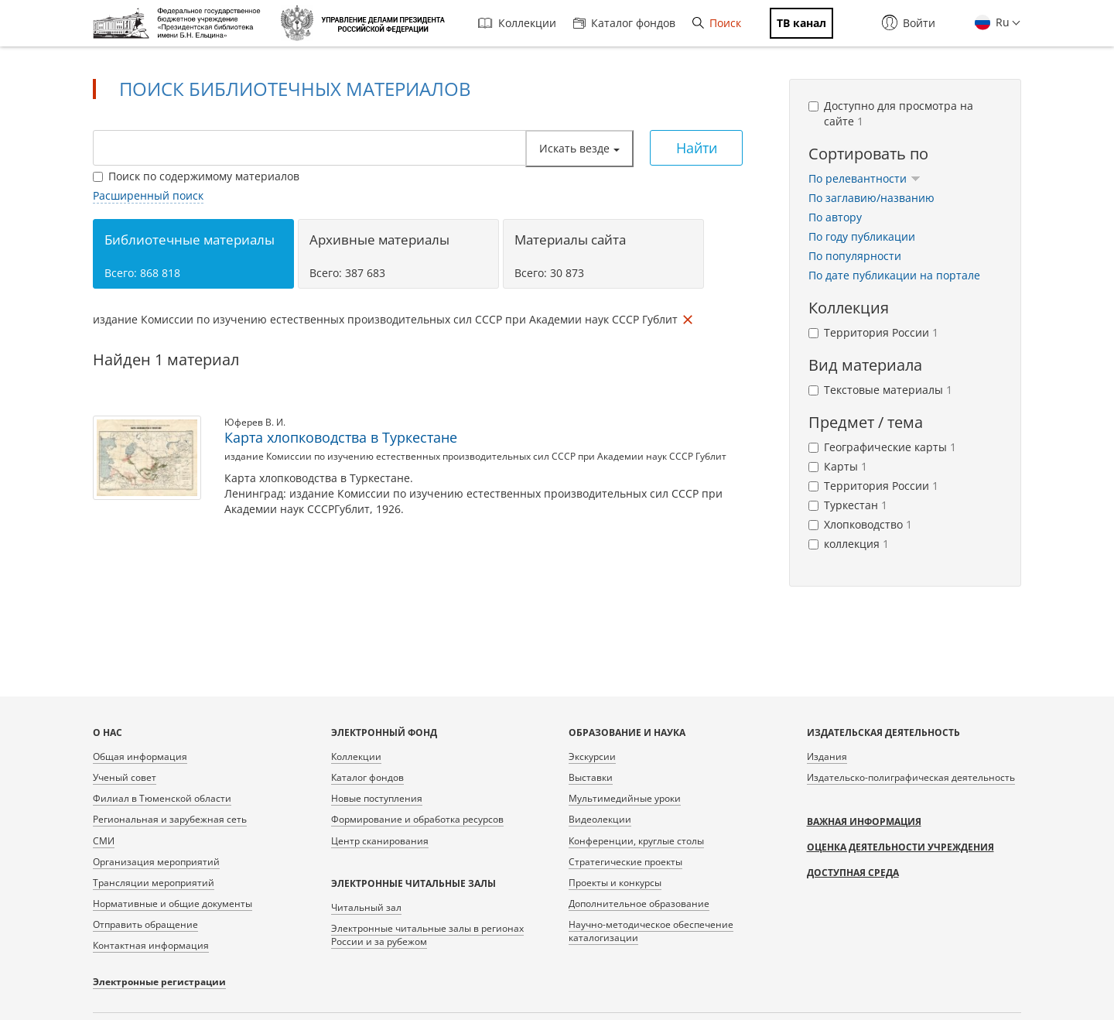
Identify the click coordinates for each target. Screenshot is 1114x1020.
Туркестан (847, 505)
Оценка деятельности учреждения (900, 847)
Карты (837, 466)
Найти (696, 148)
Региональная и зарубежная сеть (170, 819)
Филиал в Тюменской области (162, 798)
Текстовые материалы (880, 389)
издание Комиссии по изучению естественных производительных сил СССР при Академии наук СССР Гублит (475, 456)
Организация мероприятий (156, 861)
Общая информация (140, 756)
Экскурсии (592, 756)
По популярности (854, 255)
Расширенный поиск (148, 195)
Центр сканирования (380, 840)
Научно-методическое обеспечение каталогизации (651, 931)
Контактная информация (151, 945)
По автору (835, 217)
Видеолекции (600, 819)
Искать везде (579, 148)
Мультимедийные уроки (625, 798)
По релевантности (864, 178)
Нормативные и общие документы (172, 903)
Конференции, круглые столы (636, 840)
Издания (827, 756)
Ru (1001, 22)
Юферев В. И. (254, 422)
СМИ (103, 840)
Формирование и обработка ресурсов (417, 819)
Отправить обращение (145, 924)
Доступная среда (853, 872)
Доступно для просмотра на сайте (890, 113)
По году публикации (861, 236)
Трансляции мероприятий (153, 882)
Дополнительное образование (639, 903)
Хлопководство (860, 524)
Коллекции (517, 22)
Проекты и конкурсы (615, 882)
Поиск (716, 22)
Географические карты (882, 447)
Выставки (591, 777)
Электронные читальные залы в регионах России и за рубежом (427, 935)
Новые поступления (376, 798)
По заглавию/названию (871, 197)
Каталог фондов (624, 22)
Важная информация (864, 821)
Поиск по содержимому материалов (196, 176)
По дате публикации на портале (894, 275)
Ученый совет (124, 777)
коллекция (848, 543)
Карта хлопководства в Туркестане (340, 437)
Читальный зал (366, 907)
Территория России (873, 332)
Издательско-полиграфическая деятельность (911, 777)
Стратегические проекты (625, 861)
